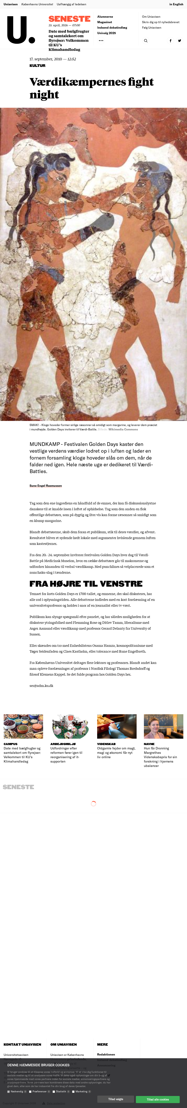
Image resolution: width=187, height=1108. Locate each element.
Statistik (63, 1092)
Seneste (70, 19)
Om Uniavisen (151, 16)
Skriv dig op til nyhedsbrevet (161, 22)
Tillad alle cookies (158, 1099)
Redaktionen (106, 1054)
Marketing (83, 1092)
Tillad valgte (115, 1099)
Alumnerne (105, 16)
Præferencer (41, 1092)
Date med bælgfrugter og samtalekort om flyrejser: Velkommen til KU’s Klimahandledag (69, 40)
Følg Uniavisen (151, 27)
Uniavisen (11, 4)
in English (176, 4)
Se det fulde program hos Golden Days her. (99, 674)
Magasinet (104, 22)
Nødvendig (19, 1092)
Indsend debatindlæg (112, 27)
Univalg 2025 (106, 33)
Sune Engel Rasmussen (46, 485)
